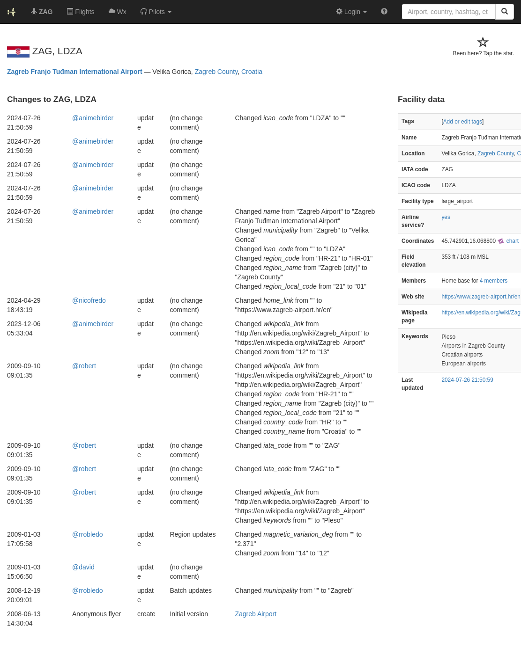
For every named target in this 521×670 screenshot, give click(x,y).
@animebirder (92, 118)
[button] (156, 11)
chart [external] (508, 241)
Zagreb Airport (255, 614)
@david (83, 567)
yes (445, 217)
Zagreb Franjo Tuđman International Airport (74, 71)
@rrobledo (87, 534)
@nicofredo (89, 300)
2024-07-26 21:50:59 (467, 380)
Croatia (251, 71)
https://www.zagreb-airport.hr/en (481, 296)
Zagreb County (216, 71)
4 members (493, 280)
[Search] (504, 12)
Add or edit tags (462, 121)
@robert (84, 366)
